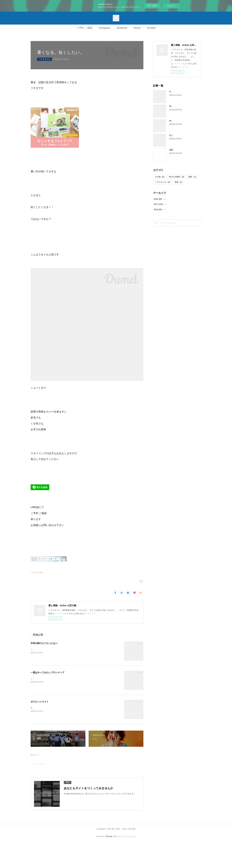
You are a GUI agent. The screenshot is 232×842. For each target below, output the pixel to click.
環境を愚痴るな (176, 106)
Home (137, 27)
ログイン (171, 6)
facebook (122, 27)
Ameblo (151, 27)
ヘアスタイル (44, 59)
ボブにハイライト (40, 701)
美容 (178, 182)
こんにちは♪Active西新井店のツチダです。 (49, 678)
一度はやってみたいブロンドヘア (47, 672)
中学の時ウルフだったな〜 (44, 643)
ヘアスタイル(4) (36, 572)
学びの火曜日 (176, 177)
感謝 (171, 150)
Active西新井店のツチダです (43, 708)
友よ (171, 135)
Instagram (104, 27)
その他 (159, 177)
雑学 (192, 177)
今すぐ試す (152, 5)
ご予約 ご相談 (84, 27)
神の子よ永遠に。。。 (178, 121)
